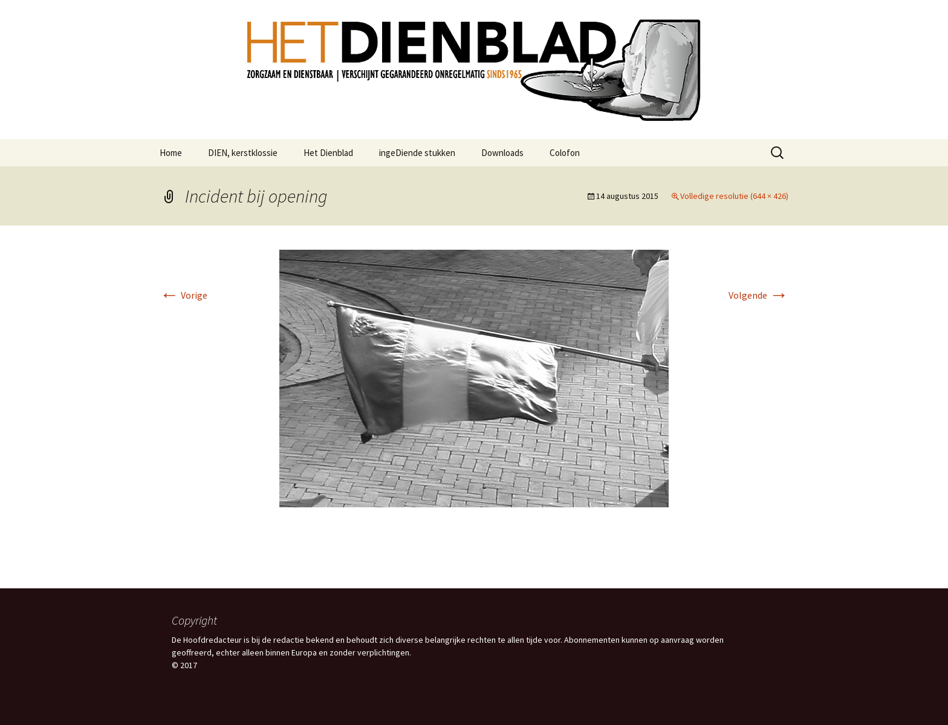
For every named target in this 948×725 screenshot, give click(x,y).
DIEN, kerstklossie (243, 152)
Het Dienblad (328, 152)
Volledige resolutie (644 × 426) (734, 195)
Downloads (502, 152)
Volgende (758, 295)
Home (171, 152)
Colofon (565, 152)
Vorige (183, 295)
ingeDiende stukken (417, 152)
